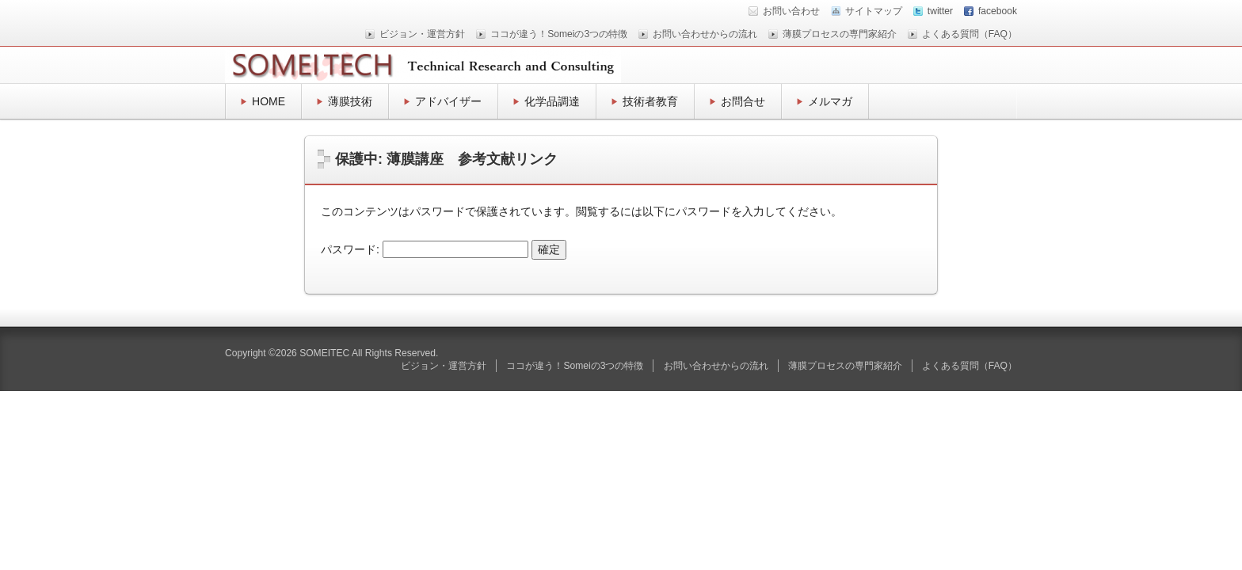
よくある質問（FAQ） (969, 34)
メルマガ (830, 101)
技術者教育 (650, 101)
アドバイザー (448, 101)
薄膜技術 (350, 101)
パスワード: (424, 249)
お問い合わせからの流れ (705, 34)
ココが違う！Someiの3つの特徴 (558, 34)
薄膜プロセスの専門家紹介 (840, 34)
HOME (268, 101)
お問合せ (743, 101)
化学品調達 (552, 101)
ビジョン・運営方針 (422, 34)
